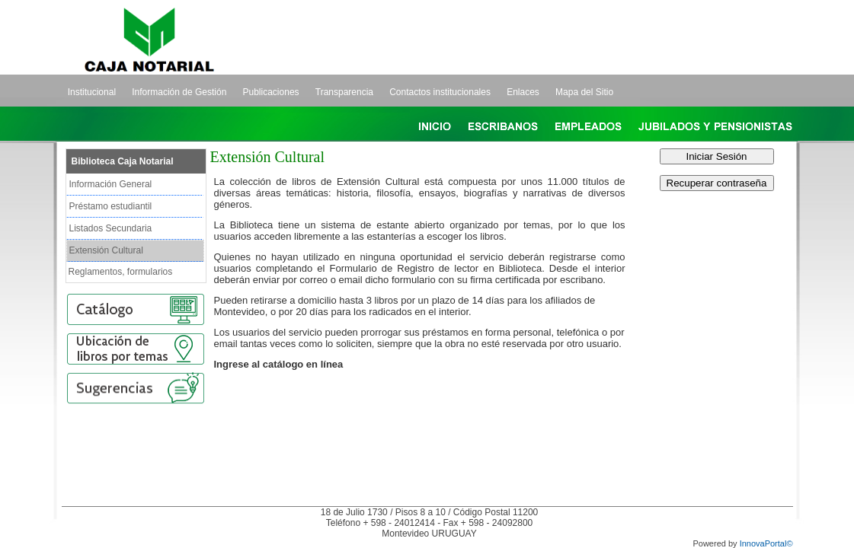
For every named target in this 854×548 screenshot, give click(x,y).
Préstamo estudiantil (110, 206)
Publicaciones (271, 92)
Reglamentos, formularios (121, 271)
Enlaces (523, 92)
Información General (110, 184)
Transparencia (344, 92)
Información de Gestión (179, 92)
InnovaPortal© (766, 543)
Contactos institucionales (440, 92)
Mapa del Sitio (584, 92)
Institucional (92, 92)
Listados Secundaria (110, 228)
